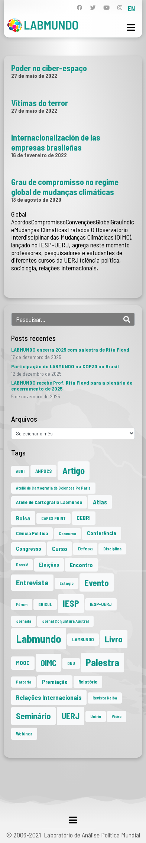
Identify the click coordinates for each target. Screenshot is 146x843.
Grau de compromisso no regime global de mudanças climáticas (65, 186)
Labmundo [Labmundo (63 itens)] (38, 638)
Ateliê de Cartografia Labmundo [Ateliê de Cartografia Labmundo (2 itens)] (49, 502)
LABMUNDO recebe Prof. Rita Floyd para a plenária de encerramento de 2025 (71, 385)
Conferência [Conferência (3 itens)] (101, 533)
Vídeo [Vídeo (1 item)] (116, 716)
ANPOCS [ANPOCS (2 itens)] (43, 471)
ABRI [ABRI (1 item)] (20, 471)
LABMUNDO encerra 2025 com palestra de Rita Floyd (70, 349)
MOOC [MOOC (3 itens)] (23, 663)
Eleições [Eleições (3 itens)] (49, 565)
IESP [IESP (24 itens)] (71, 603)
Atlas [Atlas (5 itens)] (100, 502)
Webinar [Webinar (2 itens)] (24, 734)
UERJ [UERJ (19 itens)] (71, 716)
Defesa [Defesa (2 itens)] (85, 548)
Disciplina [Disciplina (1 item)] (112, 548)
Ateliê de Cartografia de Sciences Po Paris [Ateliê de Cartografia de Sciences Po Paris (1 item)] (53, 487)
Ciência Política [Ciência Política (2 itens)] (32, 533)
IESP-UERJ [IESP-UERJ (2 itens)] (101, 604)
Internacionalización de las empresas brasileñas (55, 142)
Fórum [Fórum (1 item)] (21, 604)
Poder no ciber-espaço (49, 68)
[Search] (126, 319)
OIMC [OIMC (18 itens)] (48, 663)
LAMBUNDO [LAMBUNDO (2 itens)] (83, 639)
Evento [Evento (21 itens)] (96, 582)
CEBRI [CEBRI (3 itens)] (84, 518)
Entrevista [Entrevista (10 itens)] (32, 582)
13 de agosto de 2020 (36, 199)
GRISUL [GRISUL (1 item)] (45, 604)
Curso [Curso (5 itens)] (59, 548)
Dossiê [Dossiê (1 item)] (22, 564)
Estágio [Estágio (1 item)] (66, 583)
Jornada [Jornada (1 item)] (23, 621)
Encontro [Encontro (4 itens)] (81, 564)
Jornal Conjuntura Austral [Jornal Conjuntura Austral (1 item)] (65, 621)
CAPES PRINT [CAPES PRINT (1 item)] (53, 518)
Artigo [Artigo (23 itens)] (73, 470)
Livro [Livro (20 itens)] (114, 639)
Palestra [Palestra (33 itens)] (102, 662)
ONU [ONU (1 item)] (71, 663)
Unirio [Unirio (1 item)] (95, 716)
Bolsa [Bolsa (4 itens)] (23, 517)
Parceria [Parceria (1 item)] (23, 681)
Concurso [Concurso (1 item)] (67, 533)
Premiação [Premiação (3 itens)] (55, 682)
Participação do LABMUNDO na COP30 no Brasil (65, 366)
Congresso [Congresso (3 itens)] (28, 549)
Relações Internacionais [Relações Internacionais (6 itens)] (49, 697)
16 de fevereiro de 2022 (39, 155)
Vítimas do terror (39, 103)
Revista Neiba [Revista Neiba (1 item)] (105, 697)
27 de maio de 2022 (34, 75)
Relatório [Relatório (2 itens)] (87, 682)
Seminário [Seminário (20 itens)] (33, 716)
